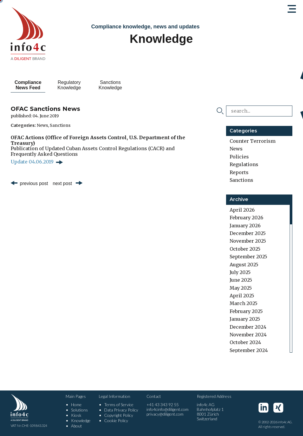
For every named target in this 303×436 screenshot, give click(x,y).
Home (76, 404)
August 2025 (244, 265)
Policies (239, 157)
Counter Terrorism (252, 141)
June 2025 (241, 280)
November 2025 (248, 241)
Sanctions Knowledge (127, 85)
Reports (239, 172)
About (76, 425)
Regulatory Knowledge (79, 85)
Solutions (79, 409)
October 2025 (245, 249)
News (42, 125)
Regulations (244, 164)
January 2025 (245, 319)
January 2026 (245, 225)
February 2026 (246, 218)
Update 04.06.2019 (32, 161)
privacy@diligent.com (164, 413)
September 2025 (248, 257)
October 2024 (245, 342)
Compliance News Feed (31, 85)
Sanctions (60, 125)
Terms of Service (118, 404)
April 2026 (242, 210)
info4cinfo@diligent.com (167, 409)
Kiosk (76, 415)
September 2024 (249, 350)
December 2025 (248, 233)
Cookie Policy (116, 420)
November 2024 (248, 335)
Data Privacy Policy (121, 409)
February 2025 (246, 311)
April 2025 (242, 296)
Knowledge (81, 420)
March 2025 (243, 303)
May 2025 (241, 288)
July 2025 (240, 272)
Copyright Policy (118, 415)
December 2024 (248, 327)
